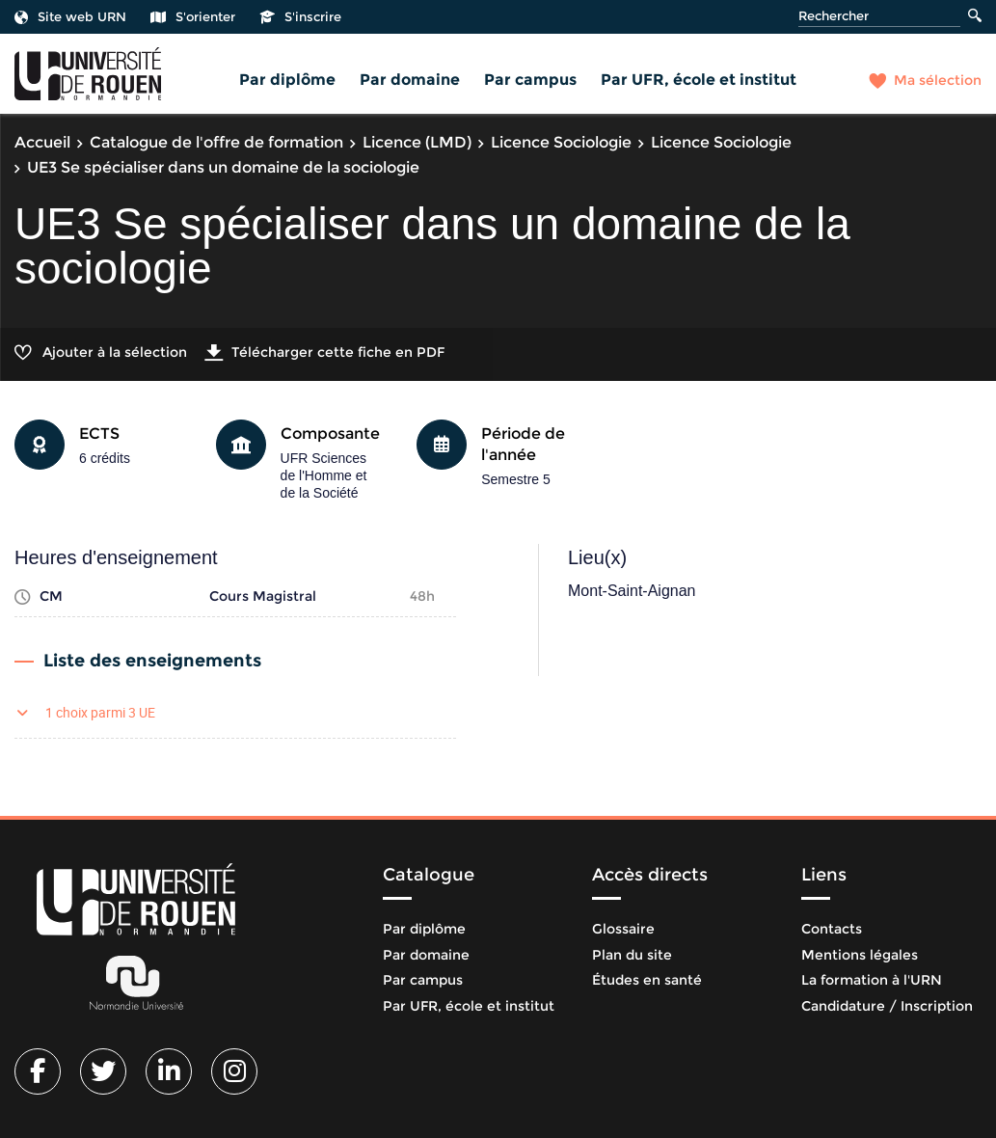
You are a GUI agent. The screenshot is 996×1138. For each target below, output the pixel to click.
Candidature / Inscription (887, 1006)
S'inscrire (300, 16)
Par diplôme (287, 79)
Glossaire (623, 928)
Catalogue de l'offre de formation (216, 142)
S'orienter (192, 16)
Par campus (530, 79)
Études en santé (647, 980)
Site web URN (70, 16)
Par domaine (410, 79)
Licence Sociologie (561, 142)
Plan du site (632, 954)
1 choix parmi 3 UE (100, 712)
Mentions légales (859, 954)
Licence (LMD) (417, 142)
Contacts (831, 928)
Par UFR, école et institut (698, 79)
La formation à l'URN (871, 980)
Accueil (42, 142)
